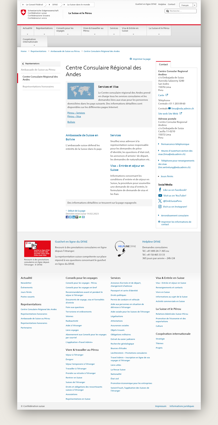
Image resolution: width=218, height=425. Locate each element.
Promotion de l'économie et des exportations (171, 320)
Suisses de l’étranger (75, 382)
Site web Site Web (170, 113)
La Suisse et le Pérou (159, 31)
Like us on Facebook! (175, 189)
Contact (162, 64)
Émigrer (69, 359)
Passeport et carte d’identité (124, 290)
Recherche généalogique (122, 344)
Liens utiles (116, 365)
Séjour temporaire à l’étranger (80, 364)
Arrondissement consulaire (175, 215)
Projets (159, 348)
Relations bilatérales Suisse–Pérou (172, 314)
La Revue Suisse (118, 369)
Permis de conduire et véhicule (125, 299)
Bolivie (71, 121)
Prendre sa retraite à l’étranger (81, 373)
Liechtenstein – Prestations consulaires (129, 353)
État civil (115, 378)
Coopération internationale (34, 42)
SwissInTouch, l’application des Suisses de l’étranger (130, 389)
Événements (27, 287)
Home (24, 51)
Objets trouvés (117, 330)
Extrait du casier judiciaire (123, 339)
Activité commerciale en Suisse (170, 301)
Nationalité (116, 374)
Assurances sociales (120, 325)
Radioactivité (72, 321)
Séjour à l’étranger (74, 355)
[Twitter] (70, 217)
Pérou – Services (76, 112)
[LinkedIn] (73, 217)
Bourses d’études (119, 348)
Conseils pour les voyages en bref (81, 287)
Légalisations (117, 316)
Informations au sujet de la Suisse (172, 297)
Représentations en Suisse (78, 399)
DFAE (55, 4)
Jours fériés (167, 176)
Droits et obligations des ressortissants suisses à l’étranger (84, 388)
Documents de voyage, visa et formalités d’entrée (85, 301)
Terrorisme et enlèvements (79, 312)
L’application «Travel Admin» (79, 342)
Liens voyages (72, 330)
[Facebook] (67, 217)
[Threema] (77, 217)
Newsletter (26, 283)
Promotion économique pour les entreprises (131, 383)
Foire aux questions (75, 307)
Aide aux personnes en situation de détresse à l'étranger (127, 305)
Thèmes (159, 343)
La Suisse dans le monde (78, 4)
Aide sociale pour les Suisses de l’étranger (130, 312)
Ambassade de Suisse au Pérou (65, 51)
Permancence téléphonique (175, 144)
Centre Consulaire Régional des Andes (39, 309)
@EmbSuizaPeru (172, 200)
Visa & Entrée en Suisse (133, 31)
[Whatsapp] (80, 217)
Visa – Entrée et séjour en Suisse (171, 283)
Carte (163, 95)
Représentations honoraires (34, 314)
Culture (159, 326)
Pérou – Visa (74, 116)
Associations (71, 394)
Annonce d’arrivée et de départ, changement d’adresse (126, 284)
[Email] (83, 217)
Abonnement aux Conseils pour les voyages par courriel (86, 336)
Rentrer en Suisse (74, 377)
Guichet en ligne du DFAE (71, 241)
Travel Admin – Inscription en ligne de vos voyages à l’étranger (130, 358)
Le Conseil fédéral (34, 4)
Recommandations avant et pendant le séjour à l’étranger (84, 293)
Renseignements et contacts (169, 287)
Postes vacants (28, 297)
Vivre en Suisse (163, 292)
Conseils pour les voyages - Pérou (81, 283)
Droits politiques (118, 295)
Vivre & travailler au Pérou (95, 31)
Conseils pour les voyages (68, 31)
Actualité (27, 31)
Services (114, 31)
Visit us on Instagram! (175, 206)
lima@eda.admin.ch (183, 108)
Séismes (69, 316)
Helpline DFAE (151, 241)
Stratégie (160, 339)
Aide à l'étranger (74, 325)
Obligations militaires (121, 334)
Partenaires (26, 327)
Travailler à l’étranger (76, 368)
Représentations (44, 31)
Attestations (117, 321)
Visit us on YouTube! (175, 195)
